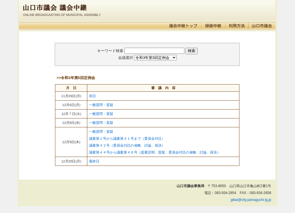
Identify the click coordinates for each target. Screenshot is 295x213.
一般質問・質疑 (101, 105)
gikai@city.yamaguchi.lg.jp (251, 200)
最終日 (94, 161)
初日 (92, 96)
